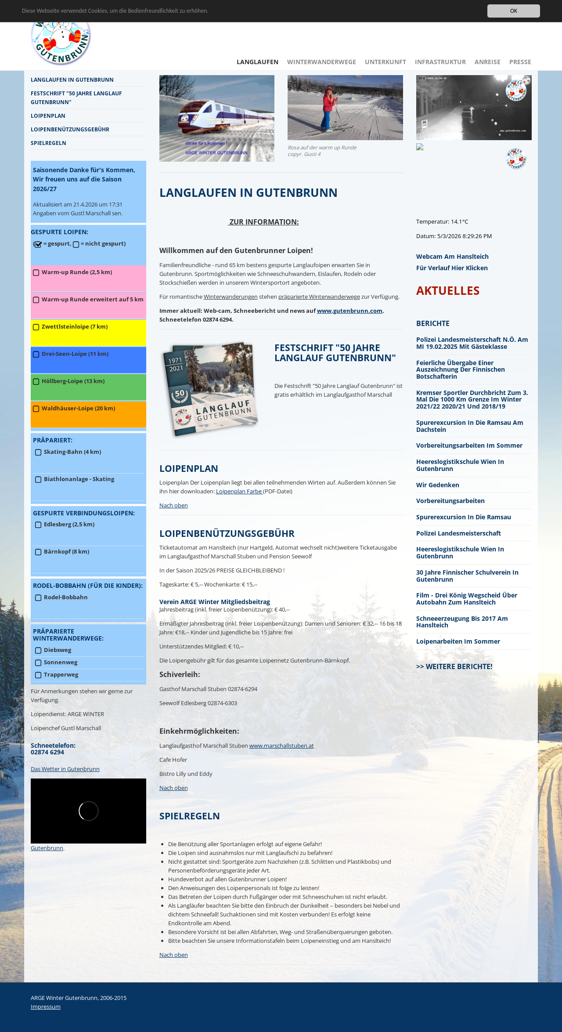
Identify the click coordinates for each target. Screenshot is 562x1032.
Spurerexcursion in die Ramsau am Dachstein (469, 426)
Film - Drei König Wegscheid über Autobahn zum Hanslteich (466, 598)
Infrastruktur (440, 62)
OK (513, 10)
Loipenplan (48, 115)
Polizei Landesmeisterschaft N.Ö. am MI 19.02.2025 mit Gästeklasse (472, 343)
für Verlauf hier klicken (452, 268)
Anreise (488, 62)
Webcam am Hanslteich (452, 256)
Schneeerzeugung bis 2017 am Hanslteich (462, 622)
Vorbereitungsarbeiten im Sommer (469, 445)
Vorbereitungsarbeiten (450, 500)
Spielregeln (48, 142)
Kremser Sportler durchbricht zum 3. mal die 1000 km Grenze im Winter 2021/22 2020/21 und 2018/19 (472, 399)
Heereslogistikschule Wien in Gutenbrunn (460, 465)
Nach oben (173, 505)
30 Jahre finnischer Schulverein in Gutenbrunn (467, 575)
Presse (520, 62)
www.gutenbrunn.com (349, 311)
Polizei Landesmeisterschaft (458, 533)
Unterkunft (385, 62)
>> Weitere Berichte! (454, 666)
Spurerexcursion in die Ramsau (463, 517)
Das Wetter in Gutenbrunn (65, 769)
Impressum (46, 1006)
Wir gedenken (437, 485)
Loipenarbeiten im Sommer (458, 641)
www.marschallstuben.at (281, 746)
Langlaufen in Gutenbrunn (72, 79)
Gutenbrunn (47, 848)
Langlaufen (257, 62)
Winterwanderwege (321, 62)
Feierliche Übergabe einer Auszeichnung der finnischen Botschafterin (460, 369)
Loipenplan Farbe (239, 491)
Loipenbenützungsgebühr (70, 129)
